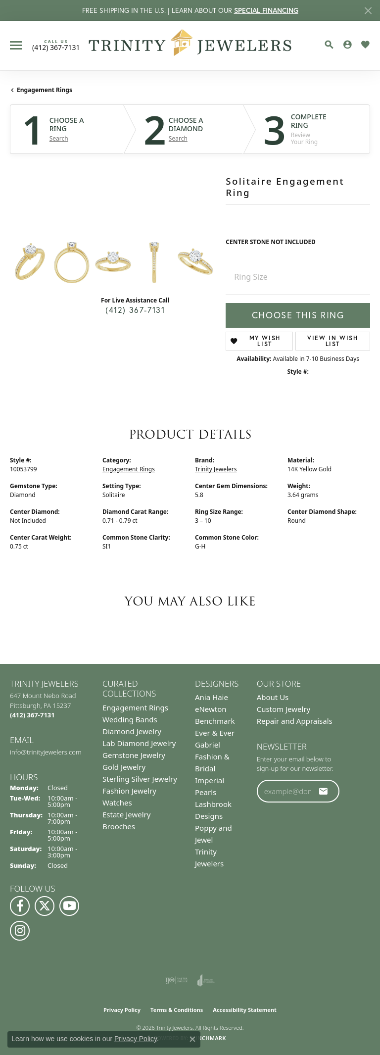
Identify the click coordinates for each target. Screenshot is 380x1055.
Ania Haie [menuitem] (211, 697)
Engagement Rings (44, 90)
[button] (329, 44)
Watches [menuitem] (117, 802)
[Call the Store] (32, 714)
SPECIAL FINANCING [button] (266, 10)
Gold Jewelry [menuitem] (123, 767)
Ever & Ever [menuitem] (215, 733)
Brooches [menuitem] (118, 826)
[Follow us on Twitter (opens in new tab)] (44, 906)
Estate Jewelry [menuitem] (126, 814)
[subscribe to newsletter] (323, 791)
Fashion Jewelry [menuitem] (129, 791)
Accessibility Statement (245, 1009)
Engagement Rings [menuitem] (135, 707)
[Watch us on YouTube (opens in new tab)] (69, 906)
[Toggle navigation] (16, 45)
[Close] (368, 10)
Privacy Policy (122, 1009)
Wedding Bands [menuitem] (129, 719)
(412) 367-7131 (135, 310)
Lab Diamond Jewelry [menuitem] (139, 743)
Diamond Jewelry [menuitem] (131, 731)
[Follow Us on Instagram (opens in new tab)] (20, 931)
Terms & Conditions (176, 1009)
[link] (56, 45)
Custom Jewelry (284, 709)
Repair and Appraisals (294, 721)
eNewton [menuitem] (211, 709)
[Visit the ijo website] (176, 980)
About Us (273, 697)
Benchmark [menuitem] (215, 721)
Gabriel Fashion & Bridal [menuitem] (212, 756)
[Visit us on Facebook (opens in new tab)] (20, 906)
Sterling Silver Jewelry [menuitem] (139, 779)
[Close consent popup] (192, 1039)
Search (58, 138)
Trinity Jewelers (216, 469)
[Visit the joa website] (206, 980)
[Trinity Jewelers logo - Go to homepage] (190, 45)
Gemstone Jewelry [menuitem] (133, 755)
